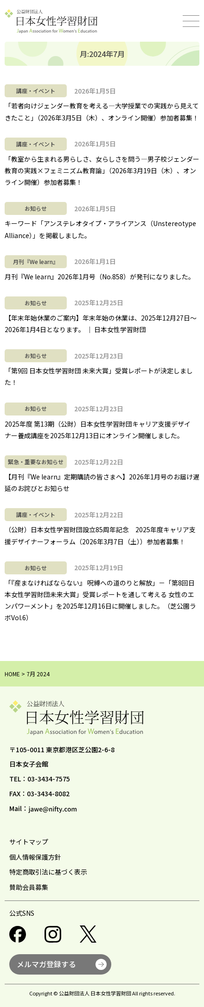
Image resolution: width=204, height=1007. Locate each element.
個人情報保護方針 (35, 857)
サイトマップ (28, 841)
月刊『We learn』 (35, 261)
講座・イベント (35, 90)
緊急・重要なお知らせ (36, 462)
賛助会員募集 (28, 887)
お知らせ (36, 208)
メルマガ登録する (46, 963)
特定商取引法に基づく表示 (48, 871)
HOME (12, 674)
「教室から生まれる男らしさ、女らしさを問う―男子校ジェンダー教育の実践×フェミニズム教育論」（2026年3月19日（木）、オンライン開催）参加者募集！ (102, 170)
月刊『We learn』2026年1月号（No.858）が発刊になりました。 (100, 276)
